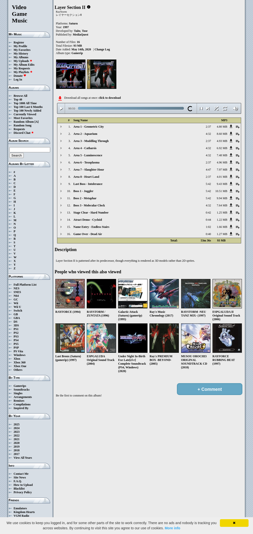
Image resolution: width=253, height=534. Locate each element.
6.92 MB (222, 148)
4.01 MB (222, 176)
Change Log (102, 49)
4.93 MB (222, 141)
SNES (17, 292)
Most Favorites (23, 118)
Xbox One (20, 366)
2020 (17, 443)
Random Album (24, 121)
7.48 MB (222, 155)
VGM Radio (21, 515)
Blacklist (19, 488)
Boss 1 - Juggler (83, 191)
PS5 (16, 344)
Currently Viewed (25, 114)
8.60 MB (222, 134)
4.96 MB (222, 162)
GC (16, 299)
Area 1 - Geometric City (88, 126)
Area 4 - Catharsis (84, 148)
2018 (17, 450)
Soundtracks (22, 389)
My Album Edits (24, 64)
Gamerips (20, 386)
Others (18, 370)
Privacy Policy (23, 492)
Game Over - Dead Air (87, 234)
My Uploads (23, 61)
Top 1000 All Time (25, 103)
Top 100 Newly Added (27, 110)
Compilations (22, 404)
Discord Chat (24, 133)
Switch (18, 310)
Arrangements (23, 397)
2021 (17, 439)
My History (21, 53)
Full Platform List (25, 284)
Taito (77, 31)
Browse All (20, 96)
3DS (16, 325)
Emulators (20, 508)
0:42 (208, 212)
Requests (19, 129)
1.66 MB (222, 227)
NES (16, 288)
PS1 (16, 329)
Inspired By (21, 408)
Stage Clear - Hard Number (90, 212)
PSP (16, 347)
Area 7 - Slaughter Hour (88, 169)
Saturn (73, 23)
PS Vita (18, 351)
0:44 (208, 219)
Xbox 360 (19, 362)
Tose (85, 31)
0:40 (208, 234)
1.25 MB (222, 212)
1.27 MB (222, 234)
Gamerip (77, 53)
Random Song (22, 125)
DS (15, 321)
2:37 (208, 126)
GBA (17, 318)
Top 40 (18, 99)
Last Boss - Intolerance (88, 184)
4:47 (208, 169)
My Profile (20, 46)
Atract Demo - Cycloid (87, 219)
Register (19, 42)
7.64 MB (222, 205)
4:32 (208, 134)
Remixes (19, 400)
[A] (37, 121)
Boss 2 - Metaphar (85, 198)
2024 (17, 428)
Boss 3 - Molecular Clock (89, 205)
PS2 (16, 333)
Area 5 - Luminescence (87, 155)
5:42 (208, 184)
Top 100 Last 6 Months (28, 107)
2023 (17, 432)
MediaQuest (80, 34)
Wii (16, 303)
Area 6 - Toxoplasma (86, 162)
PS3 (16, 336)
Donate (20, 76)
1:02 (208, 227)
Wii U (17, 307)
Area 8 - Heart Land (86, 176)
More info (172, 528)
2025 (17, 424)
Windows (19, 355)
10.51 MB (221, 191)
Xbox (17, 358)
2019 (17, 446)
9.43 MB (222, 184)
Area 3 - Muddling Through (91, 141)
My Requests (22, 68)
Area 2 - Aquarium (85, 134)
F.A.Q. (18, 481)
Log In (18, 79)
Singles (18, 393)
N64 (16, 295)
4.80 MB (222, 126)
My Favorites (22, 50)
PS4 (16, 340)
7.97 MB (222, 169)
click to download (110, 97)
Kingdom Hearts (24, 512)
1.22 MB (222, 219)
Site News (20, 477)
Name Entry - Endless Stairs (91, 227)
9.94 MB (222, 198)
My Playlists (23, 72)
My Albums (21, 57)
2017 (17, 454)
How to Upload (23, 485)
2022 (17, 435)
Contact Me (21, 473)
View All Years (23, 457)
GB (16, 314)
